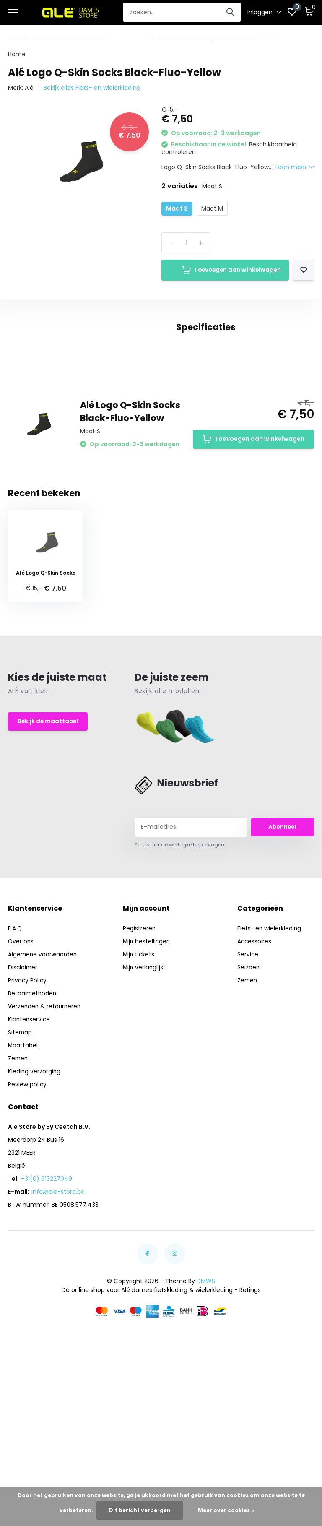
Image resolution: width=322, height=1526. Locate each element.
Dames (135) (91, 421)
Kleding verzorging (34, 1176)
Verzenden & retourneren (45, 1111)
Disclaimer (23, 1072)
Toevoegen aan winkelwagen (224, 268)
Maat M (212, 206)
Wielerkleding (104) (86, 437)
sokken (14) (29, 437)
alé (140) (47, 421)
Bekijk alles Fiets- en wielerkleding (92, 85)
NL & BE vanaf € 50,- (216, 36)
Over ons (21, 1046)
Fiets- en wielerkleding (269, 1033)
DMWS (206, 1386)
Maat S (177, 206)
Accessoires (254, 1046)
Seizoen (248, 1072)
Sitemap (20, 1137)
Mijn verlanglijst (145, 1072)
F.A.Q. (15, 1033)
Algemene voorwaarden (43, 1059)
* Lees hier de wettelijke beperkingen (179, 949)
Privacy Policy (27, 1085)
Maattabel (23, 1150)
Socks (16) (137, 421)
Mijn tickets (139, 1059)
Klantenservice (29, 1124)
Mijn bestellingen (147, 1046)
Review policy (27, 1189)
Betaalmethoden (33, 1098)
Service (248, 1059)
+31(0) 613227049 (46, 1284)
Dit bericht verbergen (140, 1510)
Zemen (18, 1163)
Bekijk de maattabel (49, 827)
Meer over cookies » (226, 1510)
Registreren (139, 1033)
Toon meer (294, 165)
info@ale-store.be (58, 1297)
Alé (29, 85)
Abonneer (282, 932)
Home (17, 52)
